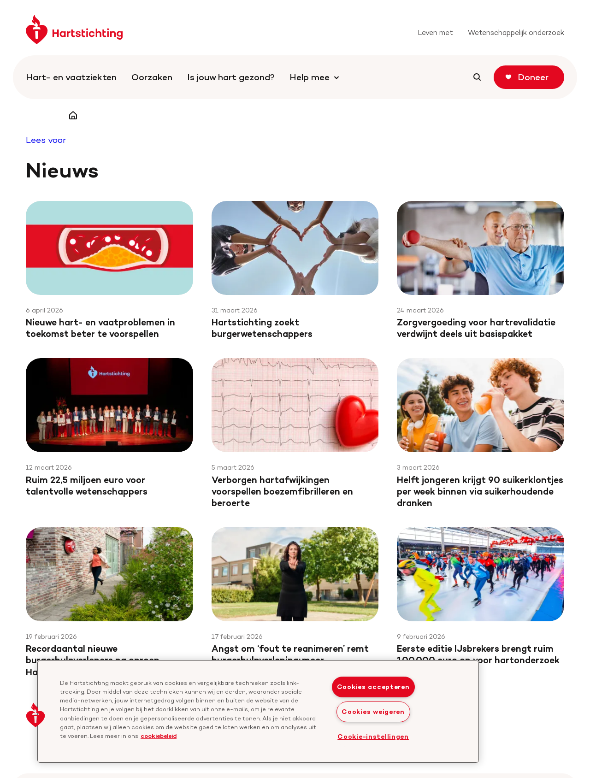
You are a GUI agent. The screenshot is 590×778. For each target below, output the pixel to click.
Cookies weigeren (373, 711)
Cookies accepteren (373, 687)
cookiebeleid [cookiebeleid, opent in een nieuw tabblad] (159, 735)
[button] (35, 715)
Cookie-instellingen (373, 736)
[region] (258, 711)
